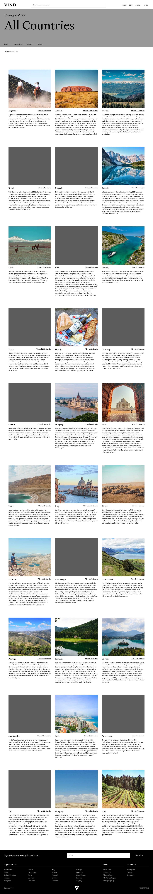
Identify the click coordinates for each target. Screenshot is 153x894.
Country (30, 44)
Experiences (18, 44)
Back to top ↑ (9, 888)
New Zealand (33, 872)
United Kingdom (10, 875)
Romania (31, 881)
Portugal (79, 870)
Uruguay (79, 881)
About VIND (107, 870)
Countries (14, 51)
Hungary (7, 881)
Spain (30, 875)
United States (81, 875)
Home (7, 51)
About (124, 5)
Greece (54, 872)
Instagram (131, 870)
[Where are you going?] (69, 5)
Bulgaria (31, 878)
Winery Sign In (108, 875)
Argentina (79, 872)
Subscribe (139, 855)
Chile (6, 872)
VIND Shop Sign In (109, 878)
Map (130, 5)
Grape (7, 44)
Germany (79, 878)
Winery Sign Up (108, 881)
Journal (138, 5)
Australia (55, 875)
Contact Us (107, 872)
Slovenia (55, 881)
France (30, 870)
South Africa (8, 870)
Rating (40, 44)
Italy (53, 870)
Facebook (130, 875)
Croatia (54, 878)
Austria (7, 878)
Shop (146, 5)
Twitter (129, 872)
